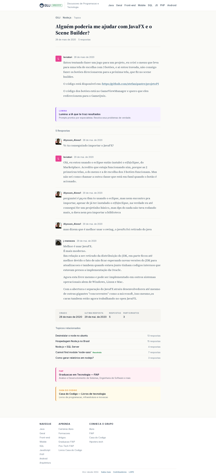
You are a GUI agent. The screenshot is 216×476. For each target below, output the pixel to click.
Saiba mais (106, 472)
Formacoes (64, 433)
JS (156, 5)
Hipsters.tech (96, 441)
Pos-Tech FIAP (66, 446)
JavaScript (45, 450)
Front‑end (130, 5)
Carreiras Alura (65, 429)
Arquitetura (45, 462)
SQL (150, 5)
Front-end (45, 437)
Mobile (142, 5)
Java (111, 5)
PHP (162, 5)
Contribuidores (120, 472)
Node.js (67, 17)
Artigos (62, 437)
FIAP (91, 433)
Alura (91, 429)
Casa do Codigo (97, 437)
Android (171, 5)
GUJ (58, 17)
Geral (119, 5)
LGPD (131, 472)
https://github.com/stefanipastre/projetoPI (130, 84)
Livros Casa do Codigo (70, 450)
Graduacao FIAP (66, 441)
